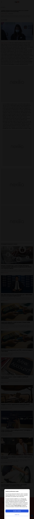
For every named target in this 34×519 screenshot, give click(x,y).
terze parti (24, 498)
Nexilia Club (17, 514)
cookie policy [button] (21, 496)
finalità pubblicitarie (18, 505)
